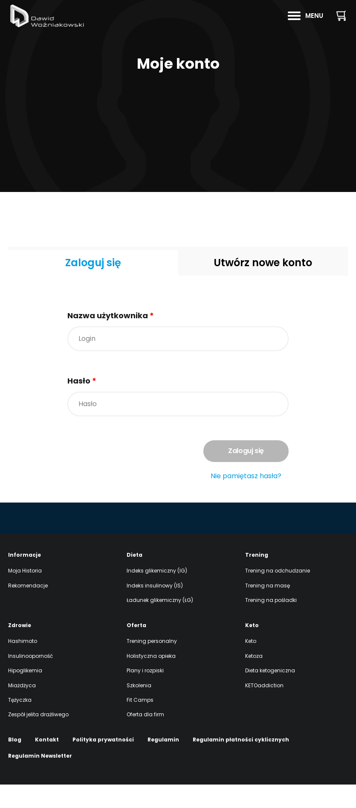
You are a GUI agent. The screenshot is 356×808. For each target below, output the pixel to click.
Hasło (81, 380)
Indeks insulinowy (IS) (155, 609)
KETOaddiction (264, 708)
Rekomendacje (28, 609)
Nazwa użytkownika (110, 315)
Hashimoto (22, 664)
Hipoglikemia (25, 694)
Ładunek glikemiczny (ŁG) (160, 623)
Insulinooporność (30, 679)
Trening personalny (152, 664)
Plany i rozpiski (145, 694)
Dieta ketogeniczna (270, 694)
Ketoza (254, 679)
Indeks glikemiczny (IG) (157, 594)
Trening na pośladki (271, 623)
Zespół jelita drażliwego (38, 737)
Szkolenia (139, 708)
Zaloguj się (93, 263)
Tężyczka (20, 723)
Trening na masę (267, 609)
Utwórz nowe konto (263, 263)
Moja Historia (25, 594)
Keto (250, 664)
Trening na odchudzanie (277, 594)
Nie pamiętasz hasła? (246, 476)
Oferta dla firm (145, 737)
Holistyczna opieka (151, 679)
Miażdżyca (22, 708)
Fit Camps (140, 723)
